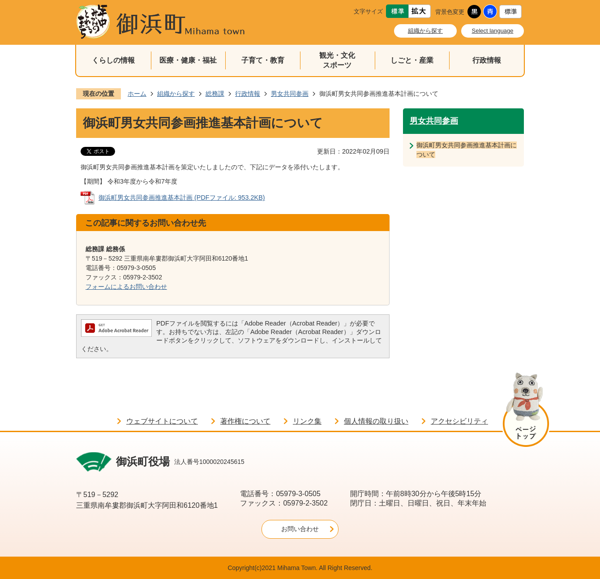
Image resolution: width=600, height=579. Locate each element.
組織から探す (425, 30)
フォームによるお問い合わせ (126, 286)
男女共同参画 (290, 93)
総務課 (215, 93)
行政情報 (486, 60)
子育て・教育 (262, 60)
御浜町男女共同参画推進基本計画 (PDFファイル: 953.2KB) (182, 197)
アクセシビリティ (459, 421)
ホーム (137, 93)
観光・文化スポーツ (337, 60)
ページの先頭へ (526, 411)
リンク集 (307, 421)
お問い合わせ (300, 528)
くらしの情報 (113, 60)
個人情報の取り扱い (376, 421)
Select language (493, 30)
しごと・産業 (411, 60)
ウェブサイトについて (162, 421)
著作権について (245, 421)
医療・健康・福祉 (188, 60)
